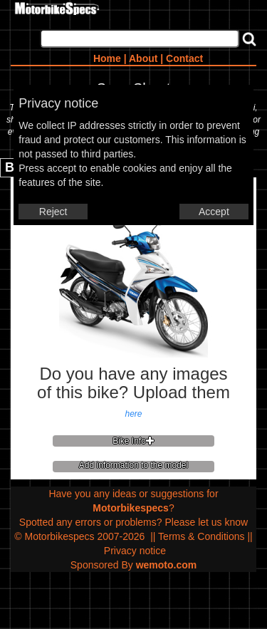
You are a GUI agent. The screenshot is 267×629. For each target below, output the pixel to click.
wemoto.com (166, 565)
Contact (184, 58)
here (133, 414)
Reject (53, 211)
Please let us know (206, 522)
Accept (214, 211)
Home (107, 58)
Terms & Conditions (201, 536)
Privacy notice (135, 550)
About (143, 58)
